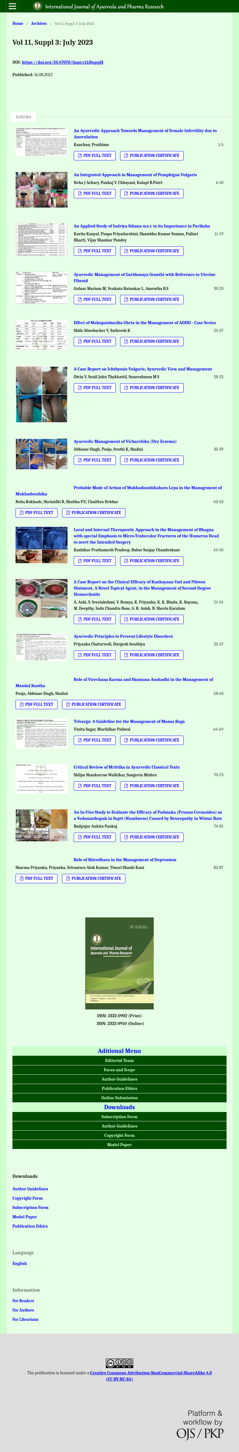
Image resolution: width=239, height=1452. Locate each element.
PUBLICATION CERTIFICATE (154, 155)
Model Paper (119, 1144)
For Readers (23, 1300)
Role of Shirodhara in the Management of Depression (125, 859)
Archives (39, 23)
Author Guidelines (119, 1079)
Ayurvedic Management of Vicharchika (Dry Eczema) (125, 441)
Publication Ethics (119, 1088)
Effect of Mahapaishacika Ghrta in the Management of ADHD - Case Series (145, 322)
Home (17, 23)
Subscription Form (119, 1116)
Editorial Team (119, 1060)
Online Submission (119, 1097)
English (19, 1263)
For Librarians (25, 1319)
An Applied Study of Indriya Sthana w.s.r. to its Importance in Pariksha (142, 226)
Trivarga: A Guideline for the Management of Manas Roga (129, 721)
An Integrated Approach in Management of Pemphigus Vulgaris (135, 174)
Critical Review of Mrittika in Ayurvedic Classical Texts (127, 767)
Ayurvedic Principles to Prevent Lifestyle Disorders (123, 636)
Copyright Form (119, 1135)
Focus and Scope (119, 1070)
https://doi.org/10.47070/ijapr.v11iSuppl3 (62, 62)
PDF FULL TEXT (96, 155)
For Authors (23, 1310)
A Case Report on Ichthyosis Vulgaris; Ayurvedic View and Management (143, 369)
